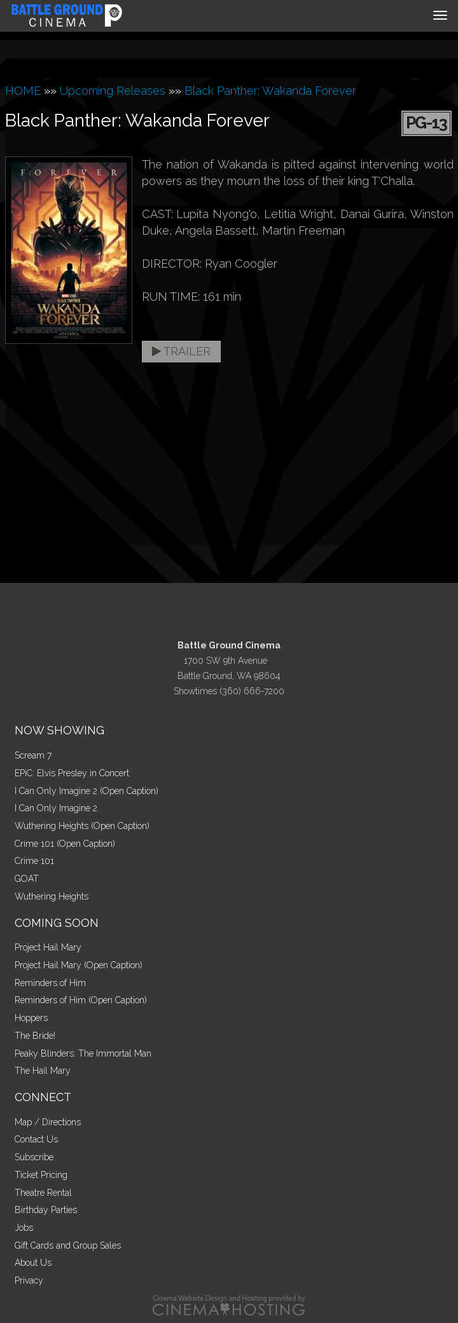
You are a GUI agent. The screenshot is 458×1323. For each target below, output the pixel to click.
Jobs (24, 1228)
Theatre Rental (43, 1193)
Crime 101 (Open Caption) (65, 844)
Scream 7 (33, 755)
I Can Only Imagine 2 (56, 808)
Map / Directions (48, 1122)
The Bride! (35, 1036)
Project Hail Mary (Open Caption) (78, 965)
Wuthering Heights (51, 896)
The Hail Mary (43, 1071)
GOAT (27, 879)
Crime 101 (34, 861)
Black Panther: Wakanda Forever (270, 90)
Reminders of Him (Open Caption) (81, 1000)
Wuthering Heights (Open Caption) (82, 826)
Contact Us (36, 1139)
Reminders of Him (50, 983)
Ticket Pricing (41, 1175)
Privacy (29, 1280)
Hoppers (31, 1018)
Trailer (181, 351)
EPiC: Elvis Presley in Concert (72, 773)
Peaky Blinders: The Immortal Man (83, 1053)
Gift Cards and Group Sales (68, 1245)
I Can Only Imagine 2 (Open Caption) (86, 791)
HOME (23, 90)
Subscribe (34, 1157)
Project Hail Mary (48, 947)
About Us (33, 1263)
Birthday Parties (46, 1210)
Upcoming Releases (112, 90)
